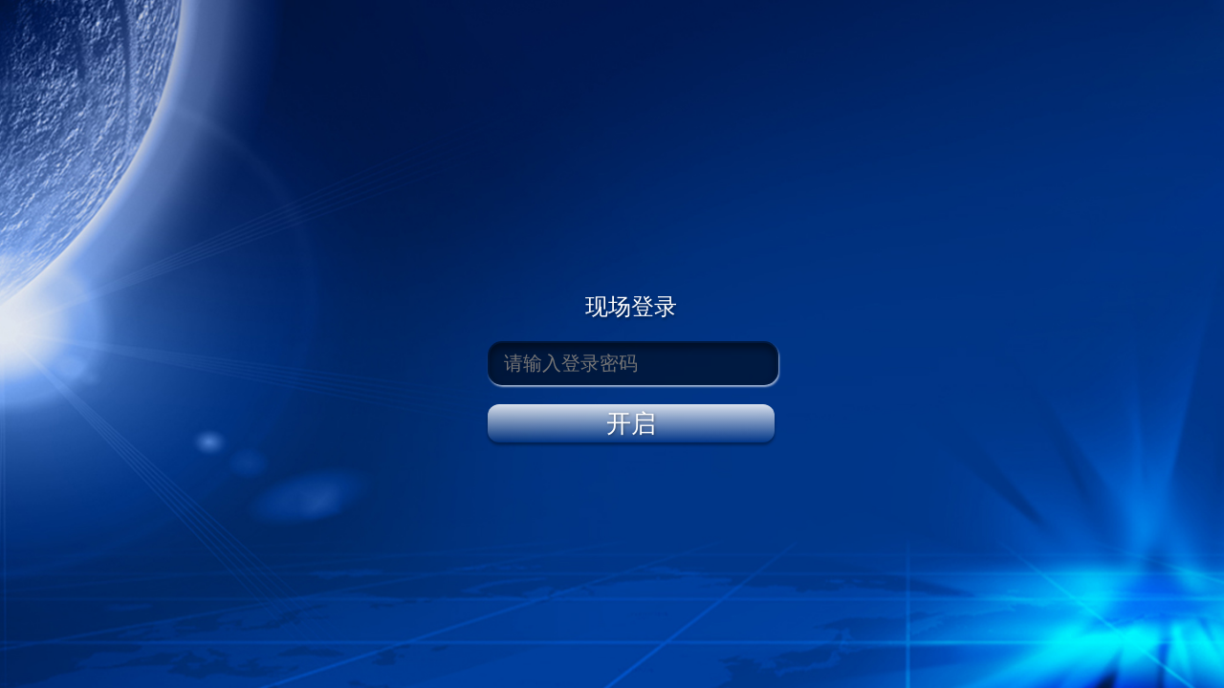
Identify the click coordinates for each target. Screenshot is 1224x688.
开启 (631, 423)
